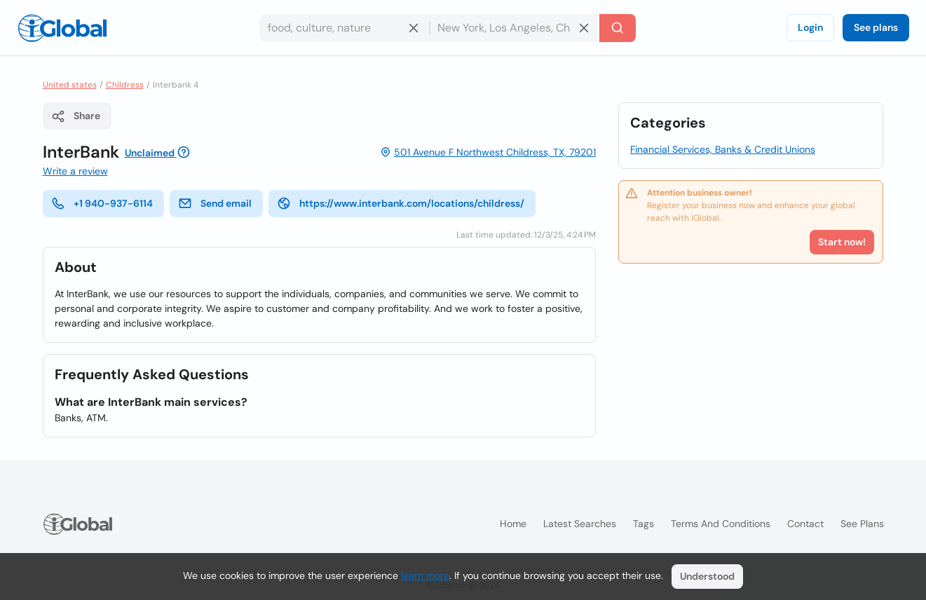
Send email (215, 203)
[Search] (617, 28)
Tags (643, 523)
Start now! (842, 242)
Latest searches (579, 523)
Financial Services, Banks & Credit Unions (722, 149)
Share (75, 116)
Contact (805, 523)
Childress (125, 84)
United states (70, 84)
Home (513, 523)
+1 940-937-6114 (102, 203)
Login (810, 27)
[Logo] (62, 28)
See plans (876, 27)
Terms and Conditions (720, 523)
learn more (425, 575)
